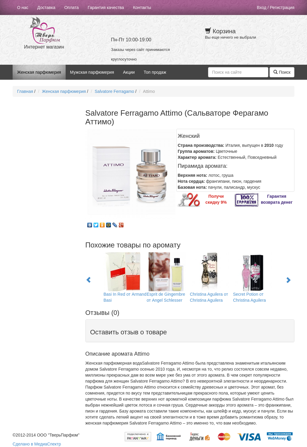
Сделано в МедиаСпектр (37, 444)
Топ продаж (155, 72)
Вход (262, 7)
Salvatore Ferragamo (114, 91)
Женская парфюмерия (39, 72)
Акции (129, 72)
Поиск (282, 72)
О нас (22, 7)
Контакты (142, 7)
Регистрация (282, 7)
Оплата (71, 7)
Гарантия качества (106, 7)
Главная (25, 91)
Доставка (46, 7)
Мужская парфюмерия (92, 72)
